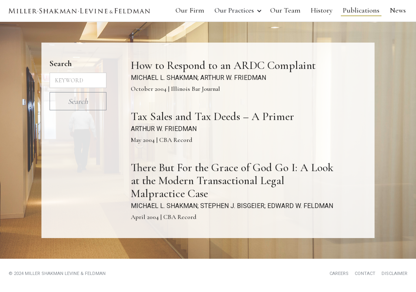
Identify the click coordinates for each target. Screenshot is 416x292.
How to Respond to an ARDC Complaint (223, 65)
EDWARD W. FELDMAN (300, 206)
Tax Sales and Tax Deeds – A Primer (212, 116)
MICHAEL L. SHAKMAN (164, 78)
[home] (79, 10)
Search (61, 64)
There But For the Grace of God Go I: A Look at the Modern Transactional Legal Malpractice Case (232, 180)
